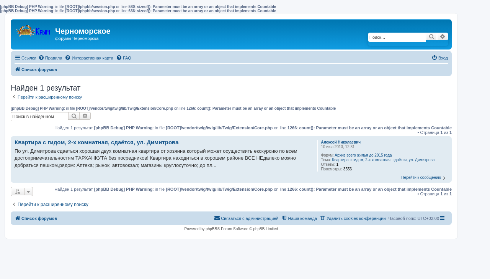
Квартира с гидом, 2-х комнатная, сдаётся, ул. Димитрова (383, 160)
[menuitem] (50, 58)
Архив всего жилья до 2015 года (363, 155)
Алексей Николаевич (341, 142)
